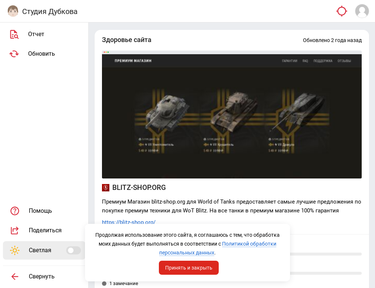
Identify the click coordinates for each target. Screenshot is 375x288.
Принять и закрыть (188, 267)
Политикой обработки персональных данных (187, 252)
